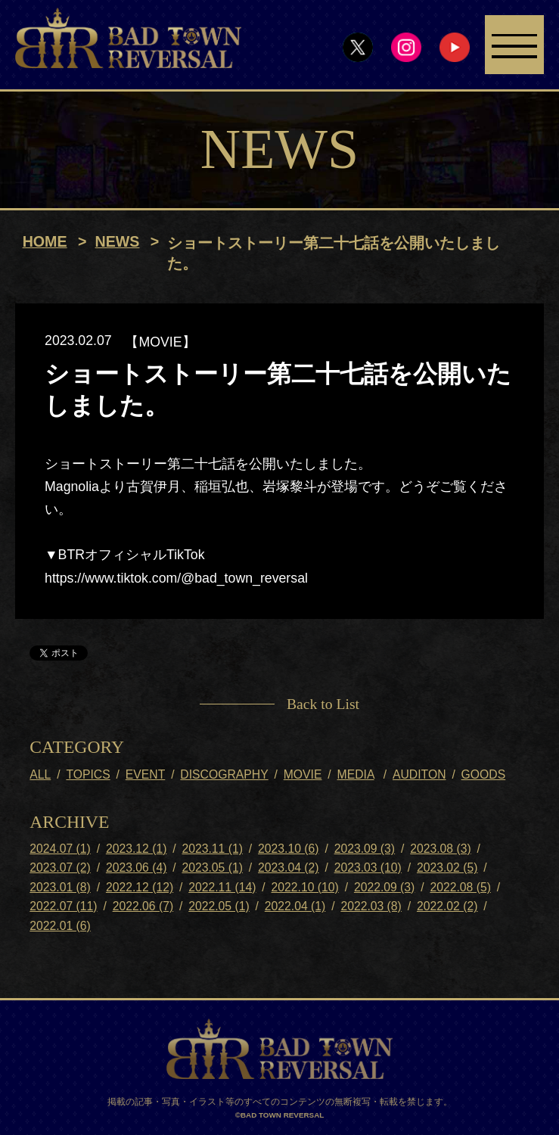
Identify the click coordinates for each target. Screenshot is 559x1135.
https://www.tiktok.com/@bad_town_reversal (176, 578)
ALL (40, 775)
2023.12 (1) (136, 849)
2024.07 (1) (60, 849)
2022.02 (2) (447, 906)
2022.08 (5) (460, 888)
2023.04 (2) (288, 869)
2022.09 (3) (384, 888)
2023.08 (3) (440, 849)
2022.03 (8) (370, 906)
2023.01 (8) (60, 888)
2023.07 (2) (60, 869)
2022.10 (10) (305, 888)
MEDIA (355, 775)
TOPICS (88, 775)
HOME (45, 242)
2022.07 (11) (63, 906)
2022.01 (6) (60, 926)
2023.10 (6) (288, 849)
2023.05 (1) (212, 869)
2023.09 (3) (364, 849)
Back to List (323, 704)
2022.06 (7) (143, 906)
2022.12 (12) (139, 888)
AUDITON (419, 775)
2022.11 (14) (222, 888)
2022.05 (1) (218, 906)
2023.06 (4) (136, 869)
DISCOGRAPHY (224, 775)
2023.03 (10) (368, 869)
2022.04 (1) (295, 906)
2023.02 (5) (447, 869)
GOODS (483, 775)
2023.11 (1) (212, 849)
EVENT (145, 775)
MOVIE (303, 775)
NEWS (117, 242)
